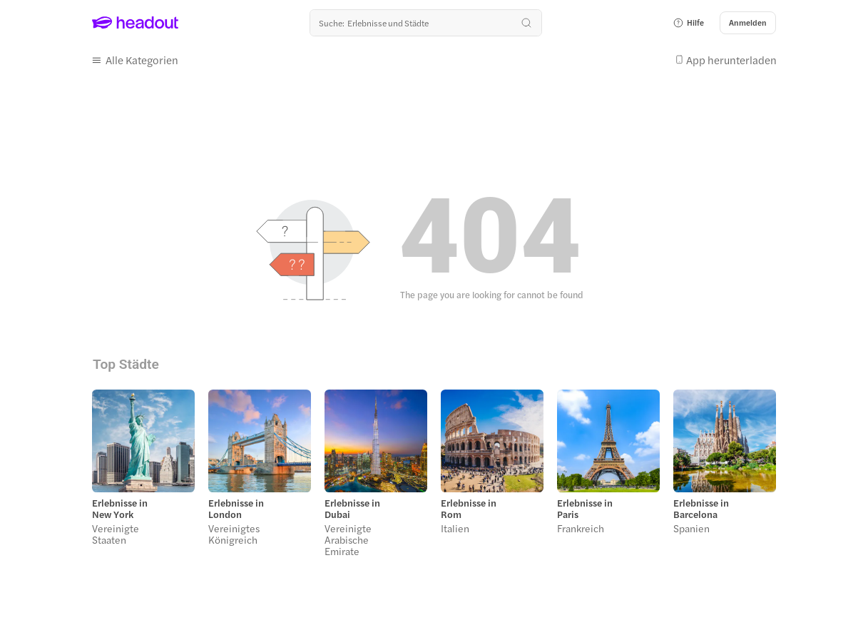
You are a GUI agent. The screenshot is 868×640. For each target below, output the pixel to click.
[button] (688, 22)
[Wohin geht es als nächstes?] (425, 23)
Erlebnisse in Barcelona (701, 508)
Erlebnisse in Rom (468, 508)
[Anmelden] (748, 22)
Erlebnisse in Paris (585, 508)
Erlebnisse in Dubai (352, 508)
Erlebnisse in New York (120, 508)
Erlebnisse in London (236, 508)
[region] (434, 477)
